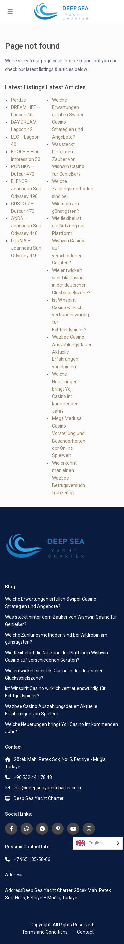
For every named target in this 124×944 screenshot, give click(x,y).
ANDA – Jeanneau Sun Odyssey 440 (26, 226)
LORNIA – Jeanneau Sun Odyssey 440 (26, 248)
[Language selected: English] (98, 843)
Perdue (18, 100)
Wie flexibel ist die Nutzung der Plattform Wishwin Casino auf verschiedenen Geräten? (68, 240)
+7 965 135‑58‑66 (32, 859)
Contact (85, 932)
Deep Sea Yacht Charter (39, 798)
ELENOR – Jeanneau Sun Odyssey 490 (26, 189)
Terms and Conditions (45, 932)
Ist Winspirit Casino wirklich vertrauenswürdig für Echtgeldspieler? (70, 314)
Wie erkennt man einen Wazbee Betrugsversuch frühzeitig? (68, 478)
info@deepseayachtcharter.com (47, 787)
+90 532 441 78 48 (33, 777)
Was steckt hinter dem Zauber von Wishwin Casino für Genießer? (68, 159)
